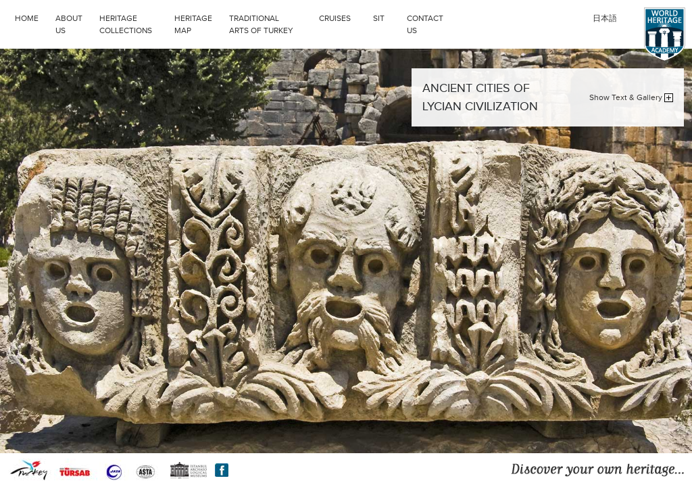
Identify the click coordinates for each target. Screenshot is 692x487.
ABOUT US (68, 24)
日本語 (605, 18)
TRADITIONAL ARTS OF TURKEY (261, 24)
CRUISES (335, 18)
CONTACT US (425, 24)
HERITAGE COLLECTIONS (125, 24)
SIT (379, 18)
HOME (27, 18)
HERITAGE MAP (193, 24)
